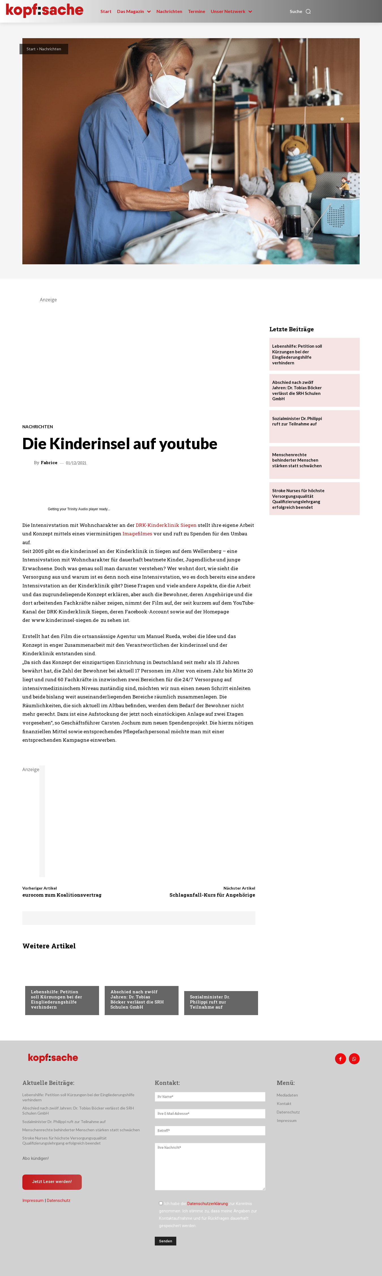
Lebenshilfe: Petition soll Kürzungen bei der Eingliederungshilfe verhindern (56, 999)
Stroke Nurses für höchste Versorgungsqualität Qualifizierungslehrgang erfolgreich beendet (298, 499)
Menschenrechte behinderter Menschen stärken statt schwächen (297, 460)
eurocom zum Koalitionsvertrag (62, 895)
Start (31, 48)
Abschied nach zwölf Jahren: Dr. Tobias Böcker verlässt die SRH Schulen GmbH (137, 999)
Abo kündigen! (35, 1158)
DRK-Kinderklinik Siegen (166, 525)
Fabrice (49, 462)
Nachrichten (50, 48)
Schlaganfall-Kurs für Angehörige (212, 895)
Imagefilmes (137, 533)
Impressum (33, 1200)
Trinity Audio (77, 509)
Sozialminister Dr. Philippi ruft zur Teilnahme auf (210, 1002)
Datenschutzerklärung (207, 1203)
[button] (300, 11)
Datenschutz (58, 1200)
